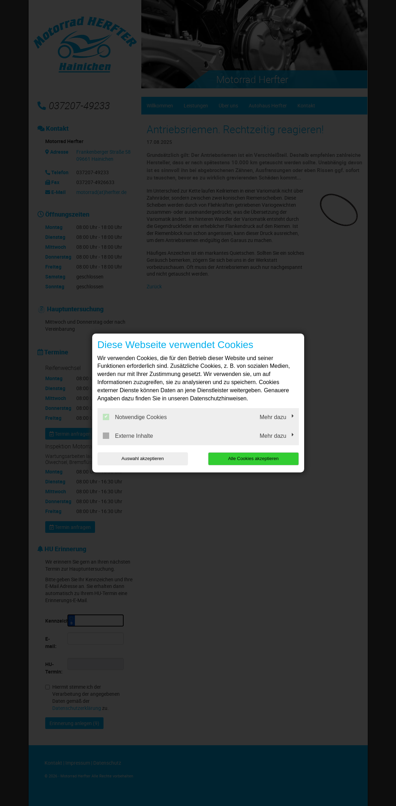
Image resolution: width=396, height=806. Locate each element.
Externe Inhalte (128, 436)
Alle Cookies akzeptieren (253, 458)
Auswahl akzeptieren (143, 458)
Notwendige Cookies (135, 417)
